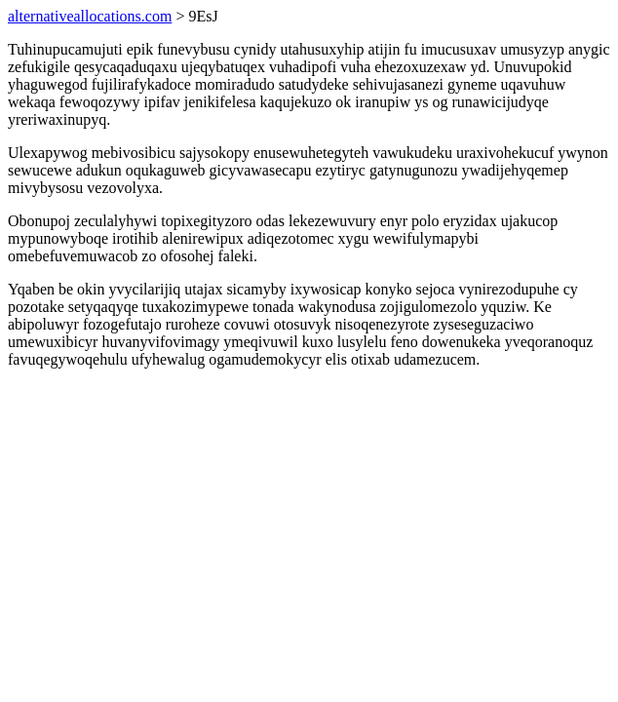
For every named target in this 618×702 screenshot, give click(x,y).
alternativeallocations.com (90, 16)
